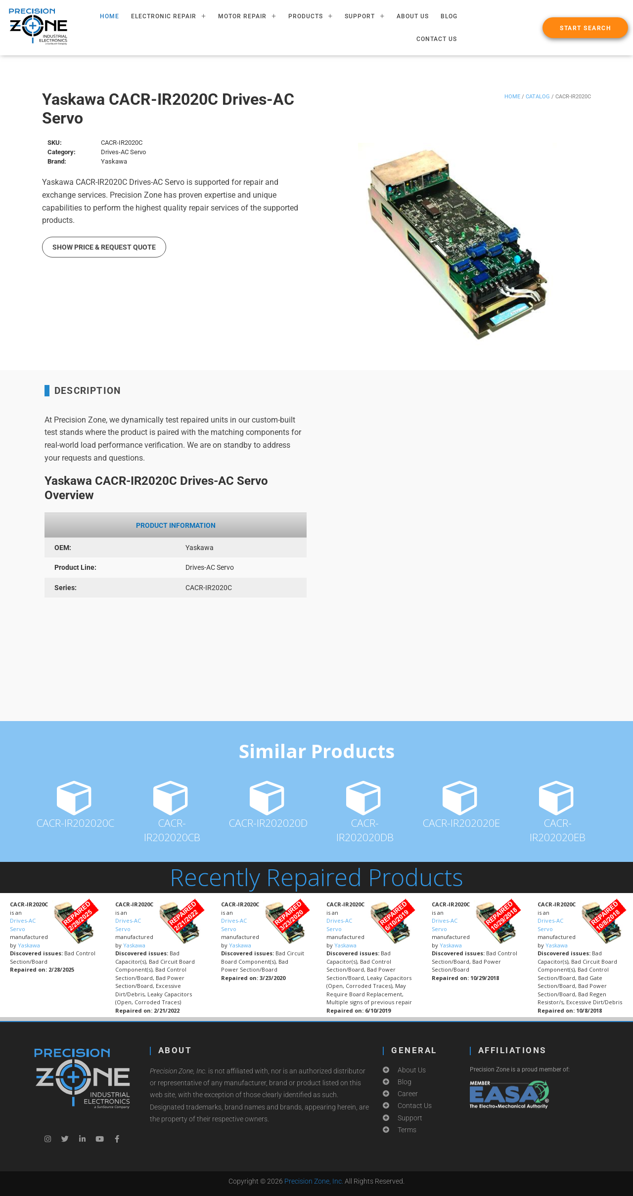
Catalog (538, 96)
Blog (449, 16)
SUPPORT (365, 16)
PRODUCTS (310, 16)
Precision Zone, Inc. (313, 1181)
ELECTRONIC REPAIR (168, 16)
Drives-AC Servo (23, 925)
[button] (585, 27)
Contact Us (436, 39)
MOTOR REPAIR (247, 16)
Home (512, 96)
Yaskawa (29, 945)
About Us (413, 16)
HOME (109, 16)
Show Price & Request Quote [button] (104, 247)
